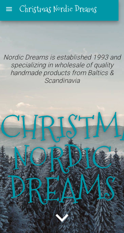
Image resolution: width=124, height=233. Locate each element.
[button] (62, 220)
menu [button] (9, 9)
